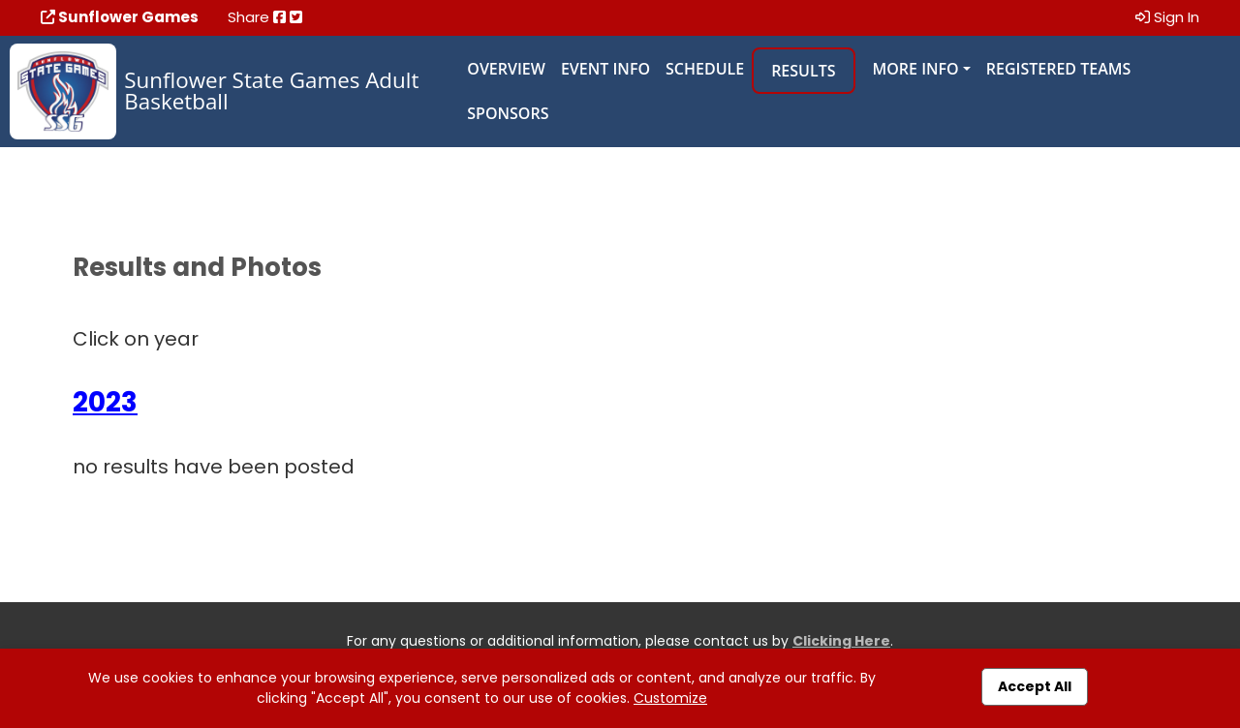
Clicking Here (841, 641)
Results (803, 70)
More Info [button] (916, 68)
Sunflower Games (120, 17)
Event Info (605, 68)
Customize (670, 698)
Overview (506, 68)
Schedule (705, 68)
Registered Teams (1059, 68)
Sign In (1167, 17)
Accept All (1034, 686)
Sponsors (507, 113)
